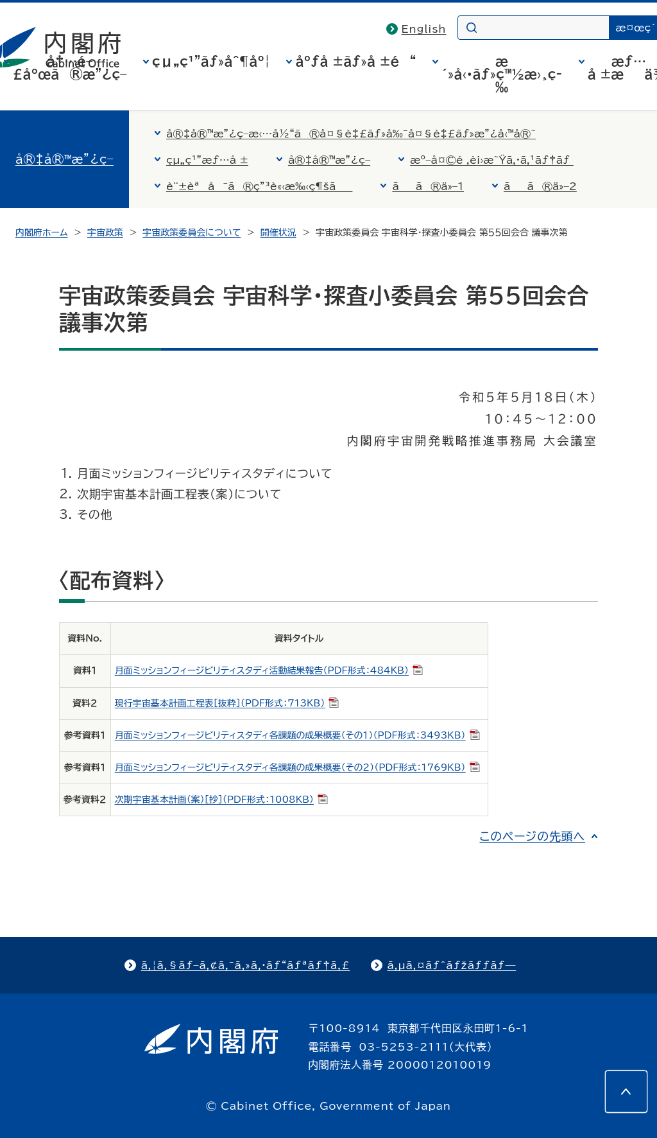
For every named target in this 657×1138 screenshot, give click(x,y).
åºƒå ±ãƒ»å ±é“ (355, 61)
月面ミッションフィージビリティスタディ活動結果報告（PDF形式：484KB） (269, 670)
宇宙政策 (105, 232)
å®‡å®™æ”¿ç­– (64, 159)
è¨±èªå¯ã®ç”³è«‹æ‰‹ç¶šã (259, 186)
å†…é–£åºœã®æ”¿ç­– (70, 67)
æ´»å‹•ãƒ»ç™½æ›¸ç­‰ (501, 74)
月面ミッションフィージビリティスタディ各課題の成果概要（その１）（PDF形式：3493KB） (297, 735)
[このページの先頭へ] (626, 1091)
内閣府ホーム (41, 232)
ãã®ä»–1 (428, 186)
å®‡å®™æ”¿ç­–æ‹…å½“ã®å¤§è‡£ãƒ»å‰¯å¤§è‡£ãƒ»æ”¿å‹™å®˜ (351, 133)
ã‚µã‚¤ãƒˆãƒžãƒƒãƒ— (452, 965)
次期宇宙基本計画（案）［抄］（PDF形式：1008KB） (221, 799)
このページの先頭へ (532, 836)
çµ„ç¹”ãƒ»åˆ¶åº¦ (211, 61)
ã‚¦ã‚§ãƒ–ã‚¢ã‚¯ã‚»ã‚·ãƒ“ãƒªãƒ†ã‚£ (245, 965)
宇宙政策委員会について (191, 232)
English (424, 29)
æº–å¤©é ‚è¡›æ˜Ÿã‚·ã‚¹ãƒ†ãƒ (492, 160)
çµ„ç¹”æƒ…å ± (207, 160)
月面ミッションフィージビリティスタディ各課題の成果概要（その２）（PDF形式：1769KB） (297, 767)
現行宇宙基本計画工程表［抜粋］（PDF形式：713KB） (227, 703)
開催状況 (278, 232)
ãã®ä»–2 (540, 186)
